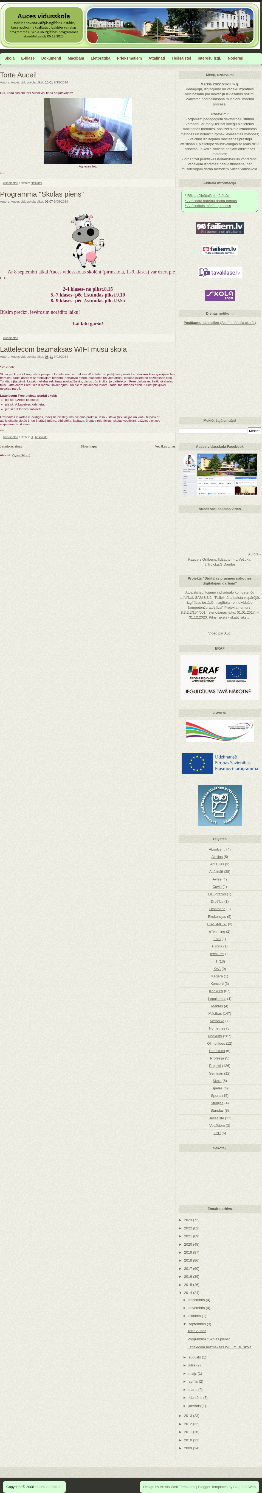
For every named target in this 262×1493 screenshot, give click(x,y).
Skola (217, 1081)
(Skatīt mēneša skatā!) (220, 323)
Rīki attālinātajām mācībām (207, 196)
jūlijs (192, 1365)
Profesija (217, 1058)
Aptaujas (217, 864)
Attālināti (216, 871)
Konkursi (216, 991)
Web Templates (183, 1487)
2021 (188, 1236)
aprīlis (193, 1381)
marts (193, 1390)
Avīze (217, 879)
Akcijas (217, 857)
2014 (188, 1293)
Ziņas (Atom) (21, 455)
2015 (188, 1285)
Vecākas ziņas (165, 446)
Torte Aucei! (18, 75)
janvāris (195, 1406)
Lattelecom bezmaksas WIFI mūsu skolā (63, 349)
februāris (195, 1398)
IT (32, 437)
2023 (188, 1220)
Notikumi (36, 182)
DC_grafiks (217, 894)
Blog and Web (244, 1487)
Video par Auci (219, 633)
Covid (217, 887)
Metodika (217, 1021)
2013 (188, 1416)
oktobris (195, 1316)
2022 (188, 1228)
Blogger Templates (212, 1487)
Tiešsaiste (41, 437)
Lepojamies (217, 999)
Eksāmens (217, 909)
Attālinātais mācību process (208, 206)
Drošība (217, 901)
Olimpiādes (216, 1043)
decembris (197, 1300)
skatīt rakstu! (240, 617)
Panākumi (217, 1051)
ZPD (217, 1133)
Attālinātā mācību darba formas (211, 201)
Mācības (215, 1013)
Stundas (217, 1110)
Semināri (216, 1073)
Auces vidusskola (48, 1487)
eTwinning (217, 931)
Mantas (217, 1006)
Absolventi (217, 849)
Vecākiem (217, 1125)
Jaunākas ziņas (11, 446)
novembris (197, 1308)
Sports (216, 1096)
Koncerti (217, 984)
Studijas (217, 1103)
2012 (188, 1424)
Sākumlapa (89, 446)
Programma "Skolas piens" (42, 194)
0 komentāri (10, 182)
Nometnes (217, 1028)
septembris (197, 1324)
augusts (195, 1357)
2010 (188, 1440)
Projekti (215, 1066)
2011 (188, 1432)
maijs (193, 1373)
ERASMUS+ (217, 924)
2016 (188, 1276)
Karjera (217, 976)
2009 (188, 1448)
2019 (188, 1252)
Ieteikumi (217, 954)
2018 (188, 1260)
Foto (217, 939)
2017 (188, 1268)
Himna (217, 946)
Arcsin (165, 1487)
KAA (217, 969)
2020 (188, 1244)
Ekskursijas (217, 917)
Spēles (217, 1088)
